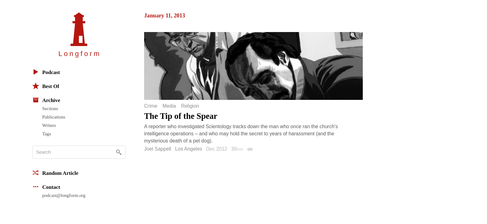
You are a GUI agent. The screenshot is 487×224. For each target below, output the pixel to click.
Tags (46, 133)
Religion (190, 106)
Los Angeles (188, 149)
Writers (49, 125)
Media (169, 106)
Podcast (46, 71)
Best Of (45, 85)
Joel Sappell (157, 149)
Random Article (55, 172)
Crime (150, 106)
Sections (50, 108)
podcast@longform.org (63, 195)
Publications (53, 116)
